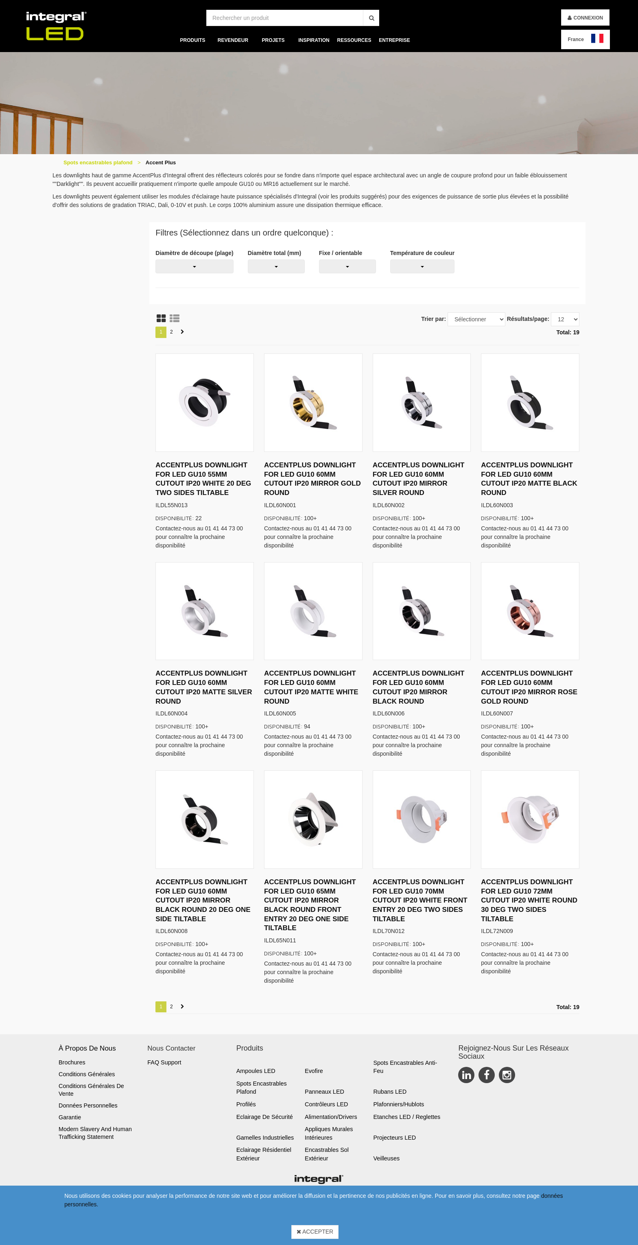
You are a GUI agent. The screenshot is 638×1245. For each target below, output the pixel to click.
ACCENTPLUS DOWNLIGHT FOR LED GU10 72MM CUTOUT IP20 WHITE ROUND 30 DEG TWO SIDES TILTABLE (529, 900)
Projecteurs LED (394, 1137)
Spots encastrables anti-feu (405, 1067)
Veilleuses (386, 1158)
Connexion (588, 18)
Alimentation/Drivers (331, 1117)
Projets (273, 40)
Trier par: (433, 319)
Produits (192, 40)
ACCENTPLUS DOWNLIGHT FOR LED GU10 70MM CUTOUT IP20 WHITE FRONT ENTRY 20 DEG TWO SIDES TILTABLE (420, 900)
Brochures (72, 1062)
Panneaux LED (324, 1091)
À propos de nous (87, 1048)
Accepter (315, 1231)
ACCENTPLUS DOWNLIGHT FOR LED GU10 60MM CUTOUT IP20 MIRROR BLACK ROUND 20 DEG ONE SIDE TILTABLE (202, 900)
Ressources (354, 40)
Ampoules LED (255, 1071)
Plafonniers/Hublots (398, 1104)
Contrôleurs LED (326, 1104)
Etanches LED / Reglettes (406, 1117)
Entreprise (394, 40)
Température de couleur (422, 253)
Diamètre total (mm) (274, 253)
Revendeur (233, 40)
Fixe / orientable (341, 253)
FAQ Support (164, 1062)
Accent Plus (161, 162)
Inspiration (313, 40)
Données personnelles (88, 1105)
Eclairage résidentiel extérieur (263, 1154)
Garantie (70, 1117)
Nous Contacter (171, 1048)
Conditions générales (87, 1074)
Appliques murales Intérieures (329, 1133)
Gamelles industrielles (265, 1137)
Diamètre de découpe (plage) (194, 253)
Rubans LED (389, 1091)
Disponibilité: (174, 518)
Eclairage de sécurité (264, 1117)
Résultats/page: (528, 319)
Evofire (314, 1071)
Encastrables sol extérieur (327, 1154)
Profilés (246, 1104)
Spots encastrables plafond (98, 162)
